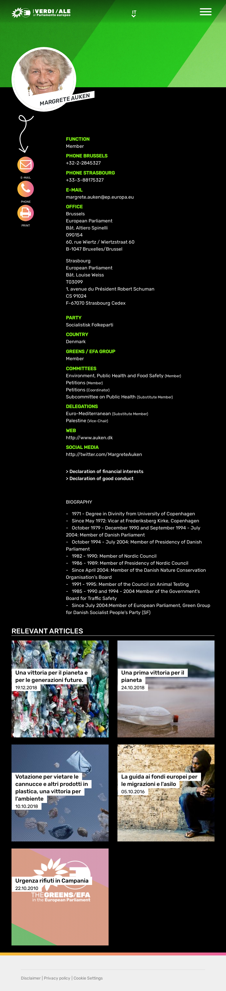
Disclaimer (31, 978)
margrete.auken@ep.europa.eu (100, 197)
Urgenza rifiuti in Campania (52, 881)
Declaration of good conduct (101, 478)
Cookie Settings (88, 978)
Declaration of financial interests (106, 471)
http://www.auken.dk (89, 437)
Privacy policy (57, 978)
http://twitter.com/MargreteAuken (104, 454)
